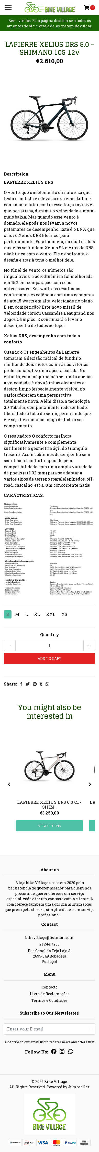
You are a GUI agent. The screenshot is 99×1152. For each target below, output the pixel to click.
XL (37, 614)
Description (16, 174)
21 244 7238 (49, 944)
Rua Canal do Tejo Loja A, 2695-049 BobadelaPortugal (49, 956)
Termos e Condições (49, 1000)
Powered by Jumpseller (68, 1086)
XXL (50, 614)
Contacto (50, 987)
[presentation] (9, 784)
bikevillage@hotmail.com (49, 937)
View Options (49, 826)
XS (64, 614)
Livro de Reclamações (49, 993)
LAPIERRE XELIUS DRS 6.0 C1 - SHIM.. (49, 804)
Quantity (49, 634)
